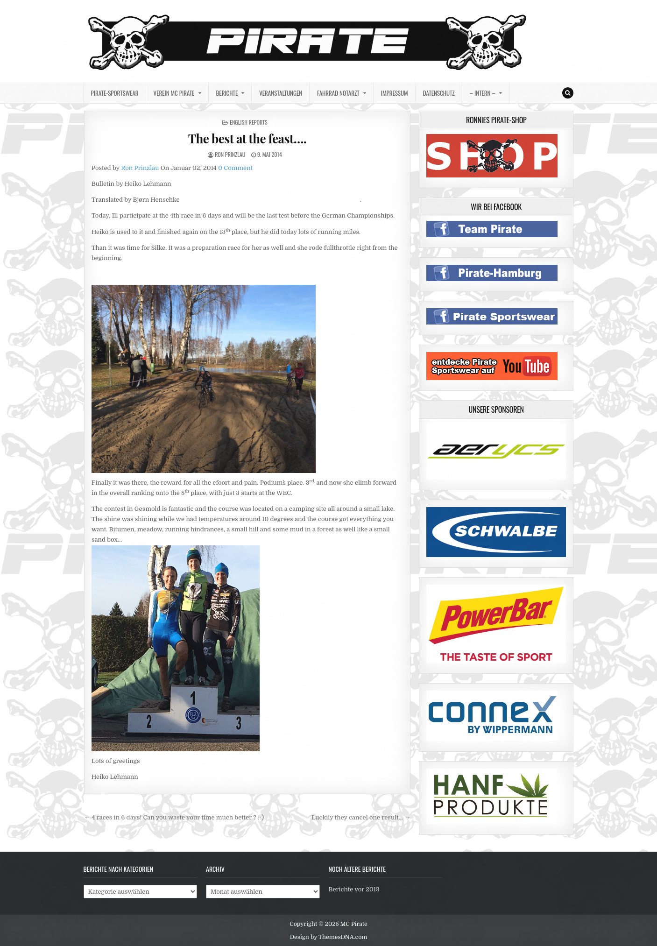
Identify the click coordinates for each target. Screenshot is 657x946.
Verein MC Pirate (174, 93)
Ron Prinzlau (230, 154)
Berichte (227, 93)
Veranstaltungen (280, 93)
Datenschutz (439, 93)
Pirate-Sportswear (115, 93)
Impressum (394, 93)
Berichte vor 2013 (354, 889)
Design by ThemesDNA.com (328, 937)
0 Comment (235, 167)
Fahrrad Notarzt (338, 93)
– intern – (482, 93)
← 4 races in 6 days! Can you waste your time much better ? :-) (174, 817)
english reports (249, 122)
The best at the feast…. (247, 138)
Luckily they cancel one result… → (360, 817)
